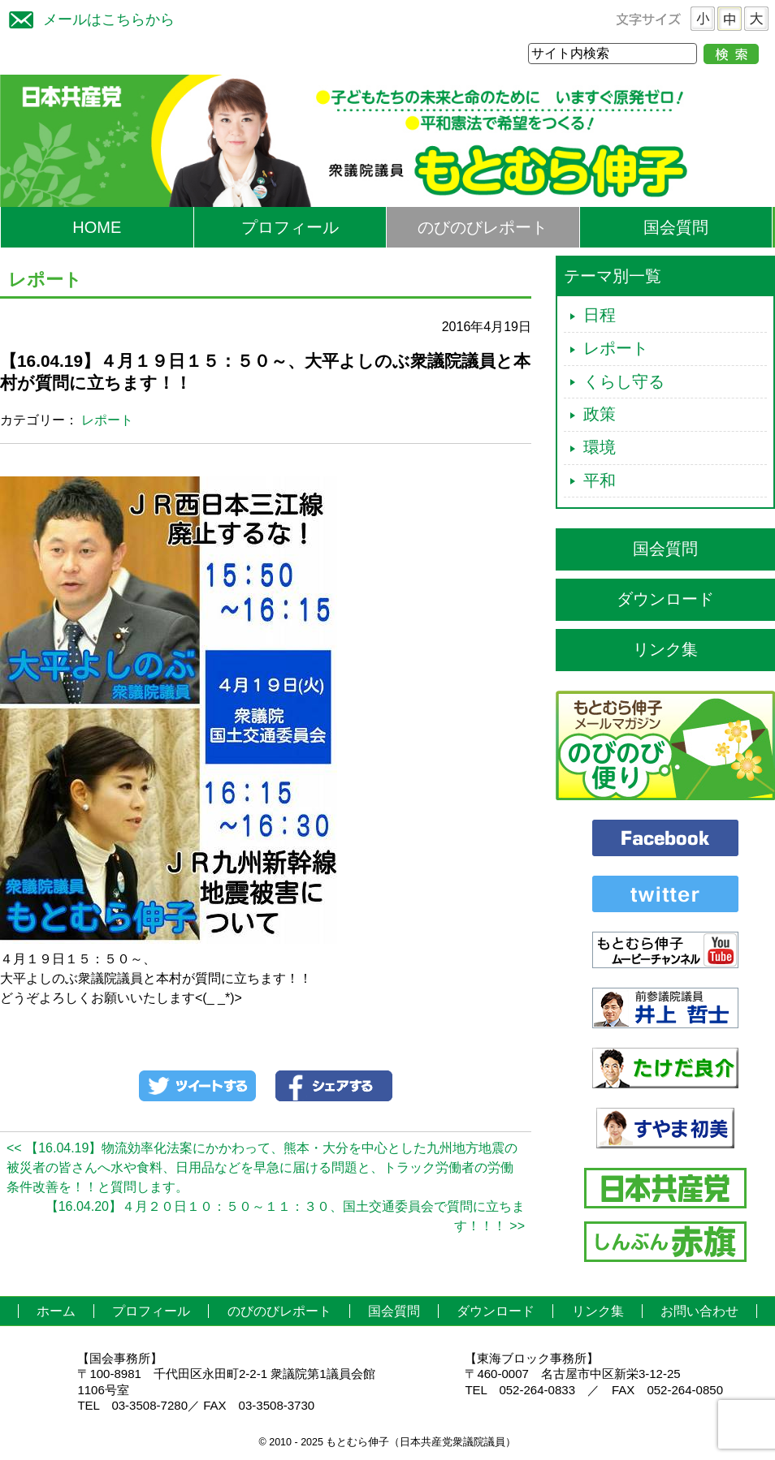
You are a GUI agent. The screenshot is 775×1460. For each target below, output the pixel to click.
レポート (107, 420)
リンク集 (665, 649)
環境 (599, 447)
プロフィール (290, 227)
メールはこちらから (88, 17)
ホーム (56, 1311)
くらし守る (624, 381)
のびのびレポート (483, 227)
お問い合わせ (699, 1311)
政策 (599, 414)
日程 (599, 315)
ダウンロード (665, 599)
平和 (599, 480)
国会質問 (675, 227)
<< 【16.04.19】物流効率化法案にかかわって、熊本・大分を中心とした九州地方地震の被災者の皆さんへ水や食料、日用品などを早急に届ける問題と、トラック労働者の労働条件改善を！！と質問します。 (261, 1167)
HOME (96, 227)
